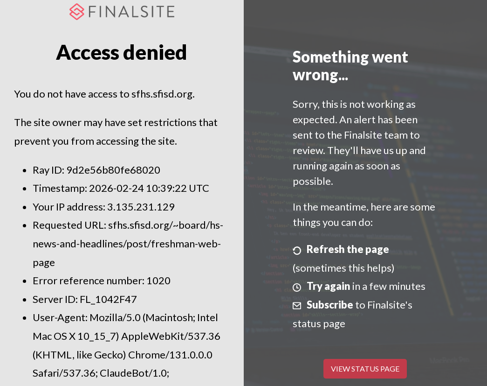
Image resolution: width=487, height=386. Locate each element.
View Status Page (365, 368)
